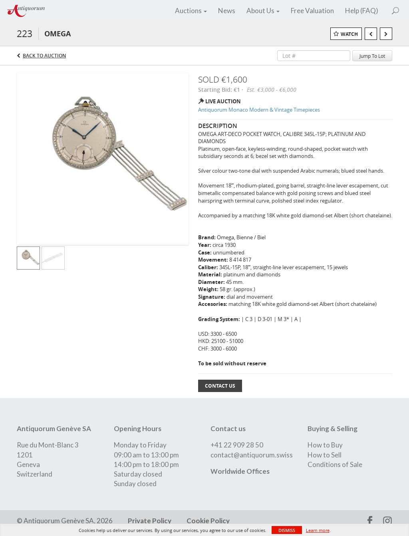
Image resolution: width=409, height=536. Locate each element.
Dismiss (286, 530)
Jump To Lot (372, 56)
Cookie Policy (207, 520)
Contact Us (220, 385)
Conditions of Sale (335, 464)
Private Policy (149, 520)
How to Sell (324, 455)
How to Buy (325, 445)
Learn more (318, 530)
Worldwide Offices (240, 471)
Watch (349, 34)
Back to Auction (44, 55)
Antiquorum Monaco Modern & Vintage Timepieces (259, 109)
